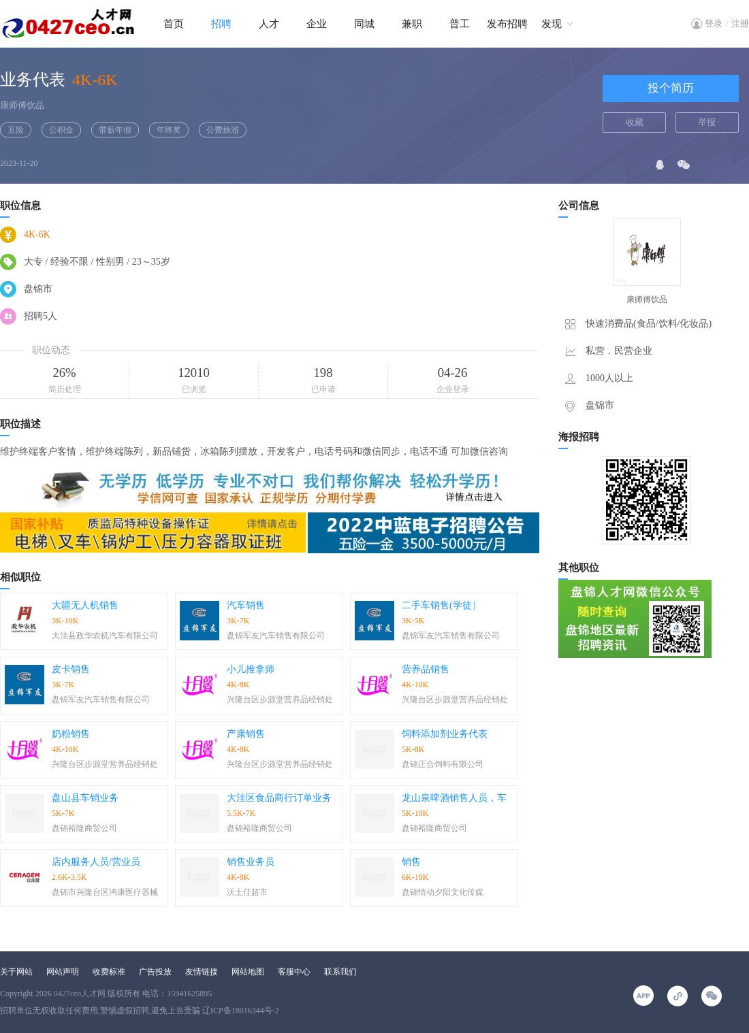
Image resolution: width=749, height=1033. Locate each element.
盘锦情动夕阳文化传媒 (442, 892)
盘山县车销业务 (85, 798)
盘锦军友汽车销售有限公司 (276, 635)
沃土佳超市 (247, 892)
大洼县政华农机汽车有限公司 (105, 635)
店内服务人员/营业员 (96, 862)
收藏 (634, 122)
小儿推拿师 (250, 669)
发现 (551, 23)
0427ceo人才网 (80, 993)
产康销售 (246, 734)
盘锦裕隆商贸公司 (84, 828)
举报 (707, 122)
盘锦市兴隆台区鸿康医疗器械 (105, 892)
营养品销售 (425, 669)
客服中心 (294, 972)
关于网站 (16, 972)
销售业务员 (250, 862)
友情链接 (201, 972)
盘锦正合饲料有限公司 (442, 764)
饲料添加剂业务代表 (445, 734)
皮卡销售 (71, 669)
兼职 (412, 23)
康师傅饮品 (22, 105)
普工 (459, 23)
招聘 (221, 23)
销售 (411, 862)
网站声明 (62, 972)
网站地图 (248, 972)
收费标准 (109, 972)
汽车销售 (246, 605)
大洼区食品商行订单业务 (279, 798)
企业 (316, 23)
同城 (364, 23)
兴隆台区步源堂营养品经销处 (280, 699)
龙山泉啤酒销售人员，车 (454, 798)
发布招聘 (507, 23)
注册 (740, 23)
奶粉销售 (71, 734)
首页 (173, 23)
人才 (269, 23)
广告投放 (155, 972)
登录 (713, 23)
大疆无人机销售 (85, 605)
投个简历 (671, 88)
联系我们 (340, 972)
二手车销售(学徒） (441, 605)
